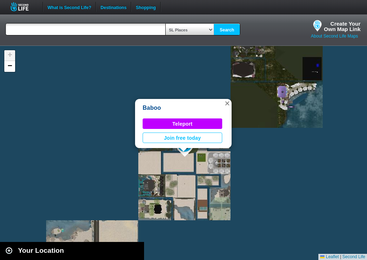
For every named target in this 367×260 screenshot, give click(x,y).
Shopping (146, 7)
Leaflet (329, 256)
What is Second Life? (69, 7)
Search (227, 29)
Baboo (152, 108)
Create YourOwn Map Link (342, 26)
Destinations (113, 7)
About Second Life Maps (334, 36)
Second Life (23, 7)
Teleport (183, 124)
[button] (227, 103)
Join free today (182, 138)
